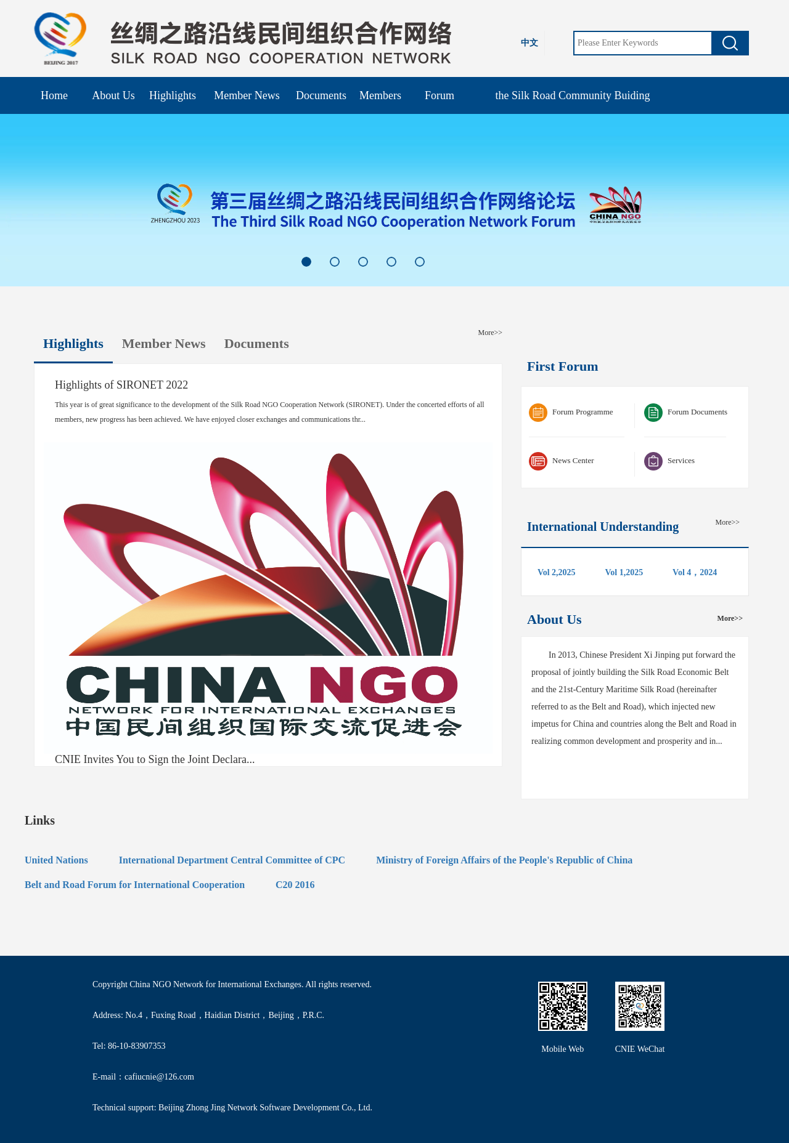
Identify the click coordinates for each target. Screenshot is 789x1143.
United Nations (56, 860)
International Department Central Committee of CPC (232, 860)
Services (669, 461)
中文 (529, 42)
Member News (246, 95)
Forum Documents (685, 412)
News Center (561, 461)
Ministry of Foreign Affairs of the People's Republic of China (504, 860)
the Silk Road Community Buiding (572, 95)
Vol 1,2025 (624, 572)
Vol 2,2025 (557, 572)
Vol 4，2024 (694, 572)
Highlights (172, 95)
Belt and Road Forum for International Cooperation (135, 884)
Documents (321, 95)
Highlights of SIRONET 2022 (121, 385)
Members (380, 95)
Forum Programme (571, 412)
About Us (113, 95)
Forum (439, 95)
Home (54, 95)
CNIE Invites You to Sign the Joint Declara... (155, 759)
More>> (490, 332)
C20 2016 (295, 884)
